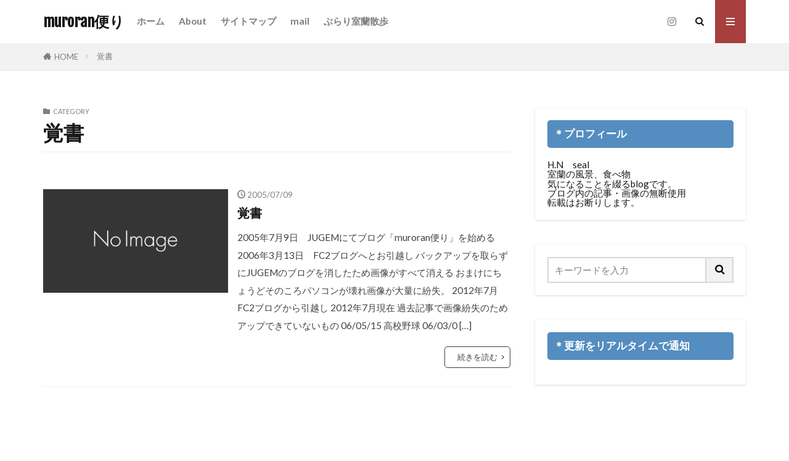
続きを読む (477, 357)
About (192, 21)
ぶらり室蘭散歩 (356, 21)
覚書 (105, 56)
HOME (66, 57)
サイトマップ (248, 21)
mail (299, 21)
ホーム (151, 21)
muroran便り (84, 21)
